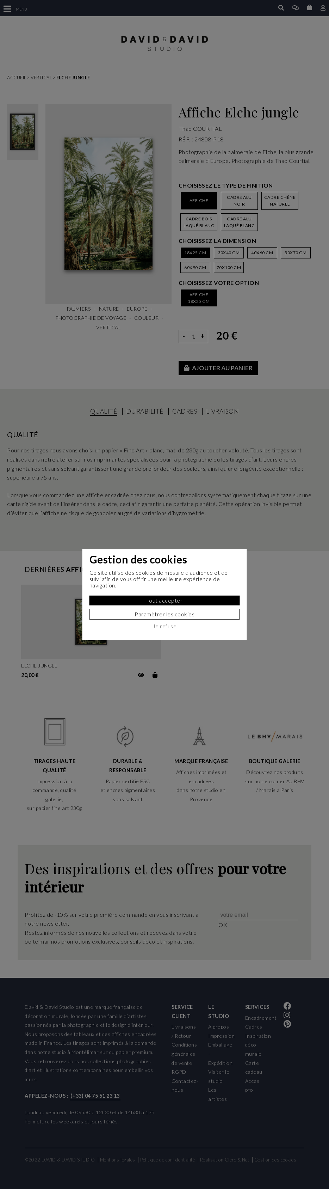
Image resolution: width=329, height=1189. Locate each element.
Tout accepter (165, 600)
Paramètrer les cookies (164, 614)
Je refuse (165, 626)
